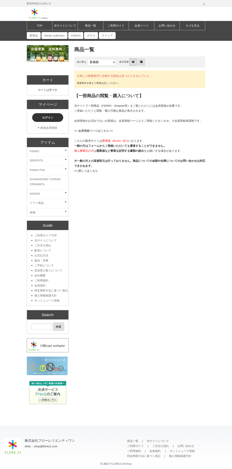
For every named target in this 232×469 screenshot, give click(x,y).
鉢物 (32, 212)
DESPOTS (36, 160)
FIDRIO (34, 151)
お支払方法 (41, 255)
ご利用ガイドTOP (45, 235)
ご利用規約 (41, 280)
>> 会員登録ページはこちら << (93, 130)
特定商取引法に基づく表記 (51, 290)
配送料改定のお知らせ (39, 3)
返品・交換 (41, 260)
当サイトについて (65, 25)
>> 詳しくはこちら (86, 170)
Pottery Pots (37, 169)
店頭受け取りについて (48, 270)
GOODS (35, 193)
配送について (42, 250)
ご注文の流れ (42, 245)
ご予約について (44, 265)
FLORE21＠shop (120, 463)
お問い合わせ (167, 25)
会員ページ (142, 25)
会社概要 (40, 275)
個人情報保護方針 (45, 295)
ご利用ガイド (116, 25)
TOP (40, 25)
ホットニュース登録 (46, 300)
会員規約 (40, 285)
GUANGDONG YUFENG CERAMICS (45, 182)
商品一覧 (90, 25)
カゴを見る (192, 25)
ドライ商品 (37, 202)
